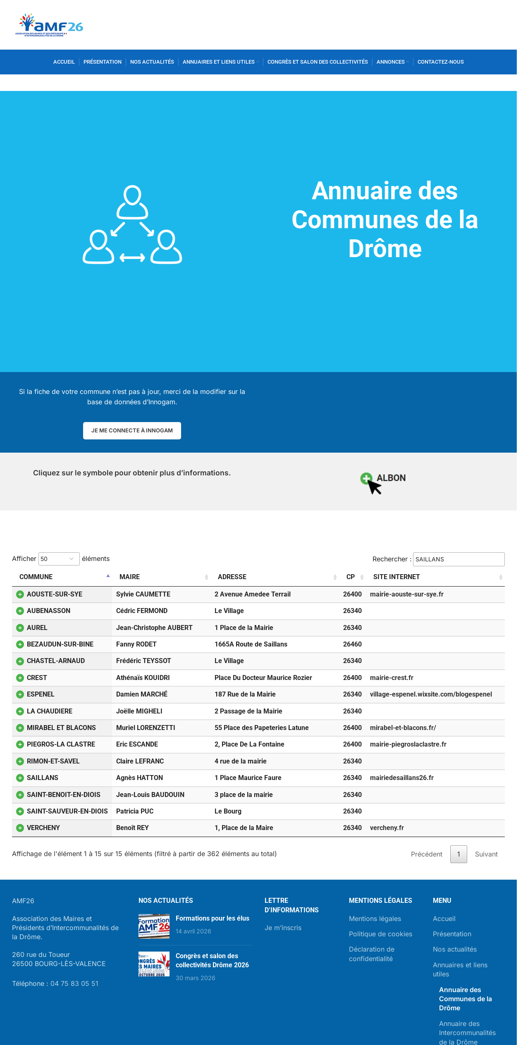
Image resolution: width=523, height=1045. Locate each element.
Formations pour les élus (212, 918)
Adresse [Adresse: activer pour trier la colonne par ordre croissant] (232, 577)
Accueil (444, 918)
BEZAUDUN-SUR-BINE (54, 644)
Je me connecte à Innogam (132, 430)
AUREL (32, 628)
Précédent (426, 854)
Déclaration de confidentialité (371, 953)
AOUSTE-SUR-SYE (49, 594)
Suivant (486, 854)
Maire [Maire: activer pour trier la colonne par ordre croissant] (129, 577)
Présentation (452, 934)
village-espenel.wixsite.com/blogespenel (431, 694)
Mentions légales (375, 918)
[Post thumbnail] (154, 926)
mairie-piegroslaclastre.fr (408, 744)
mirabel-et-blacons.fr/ (403, 728)
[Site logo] (49, 24)
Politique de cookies (380, 934)
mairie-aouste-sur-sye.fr (407, 594)
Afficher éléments (61, 558)
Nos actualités (455, 949)
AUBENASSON (43, 611)
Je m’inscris (283, 927)
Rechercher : (439, 559)
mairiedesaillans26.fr (402, 778)
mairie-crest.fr (391, 678)
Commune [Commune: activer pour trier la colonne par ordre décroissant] (36, 577)
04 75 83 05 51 (74, 983)
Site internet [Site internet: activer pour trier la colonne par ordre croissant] (396, 577)
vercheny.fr (387, 828)
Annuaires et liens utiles (460, 969)
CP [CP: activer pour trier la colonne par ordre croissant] (350, 577)
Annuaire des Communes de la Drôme (465, 998)
